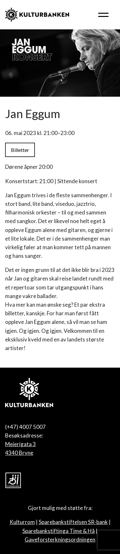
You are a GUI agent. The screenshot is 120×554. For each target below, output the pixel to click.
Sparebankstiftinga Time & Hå (58, 531)
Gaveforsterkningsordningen (60, 539)
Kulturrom (22, 522)
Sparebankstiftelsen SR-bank (73, 522)
